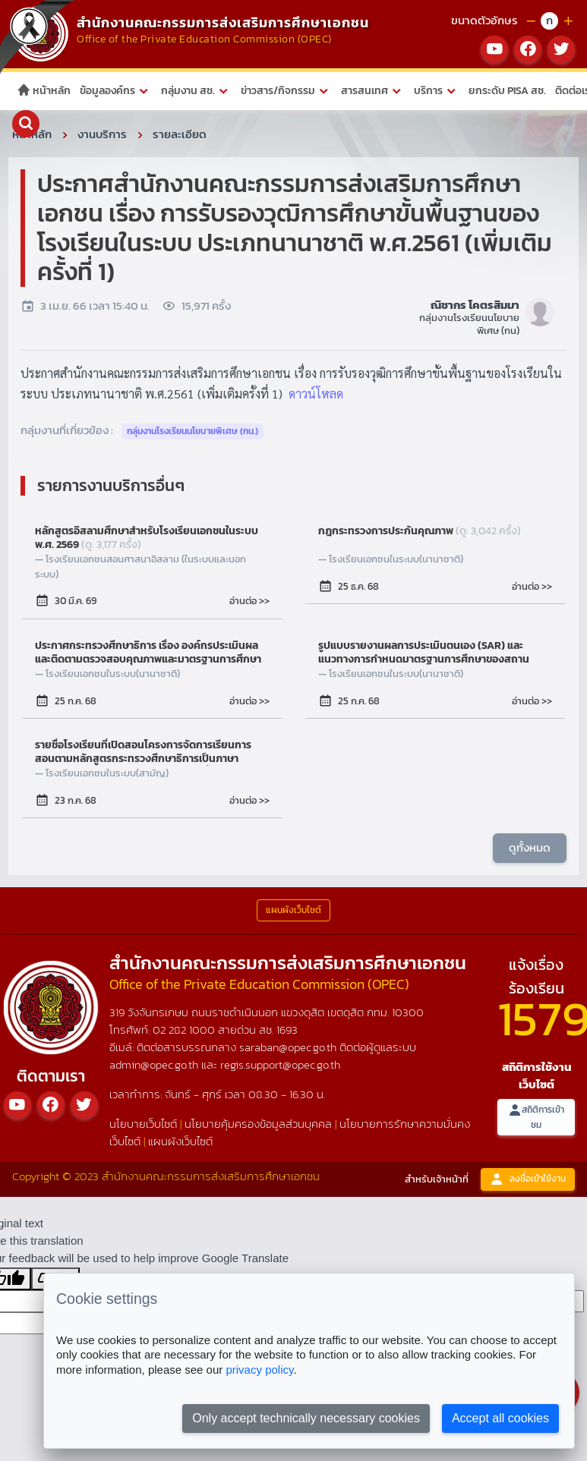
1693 (287, 1029)
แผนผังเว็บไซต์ (180, 1140)
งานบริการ (102, 134)
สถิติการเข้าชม (536, 1117)
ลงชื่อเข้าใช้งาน (528, 1179)
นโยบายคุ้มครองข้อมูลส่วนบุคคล (258, 1123)
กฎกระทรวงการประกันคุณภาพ (419, 531)
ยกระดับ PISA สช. (507, 91)
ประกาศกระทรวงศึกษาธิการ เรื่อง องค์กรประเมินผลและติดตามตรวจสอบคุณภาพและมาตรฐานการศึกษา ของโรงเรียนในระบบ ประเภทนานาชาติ (150, 652)
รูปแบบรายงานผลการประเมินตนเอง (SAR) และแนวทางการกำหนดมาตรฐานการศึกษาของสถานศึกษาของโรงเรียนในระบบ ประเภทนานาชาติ (435, 652)
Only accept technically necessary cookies (306, 1418)
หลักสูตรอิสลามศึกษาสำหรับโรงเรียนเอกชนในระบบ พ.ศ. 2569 (146, 538)
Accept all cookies (500, 1418)
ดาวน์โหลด (316, 393)
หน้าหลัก (44, 91)
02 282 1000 (185, 1029)
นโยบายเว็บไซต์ (143, 1123)
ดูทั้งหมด (530, 847)
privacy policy (259, 1369)
